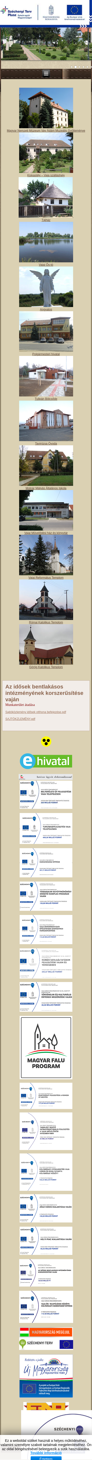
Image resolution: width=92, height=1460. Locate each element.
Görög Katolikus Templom (46, 667)
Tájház (45, 220)
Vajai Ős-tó (46, 265)
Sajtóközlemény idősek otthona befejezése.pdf (35, 712)
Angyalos (46, 309)
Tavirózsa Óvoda (46, 443)
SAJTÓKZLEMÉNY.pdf (20, 719)
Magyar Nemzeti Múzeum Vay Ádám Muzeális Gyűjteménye (46, 130)
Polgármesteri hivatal (46, 354)
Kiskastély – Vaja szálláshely (46, 175)
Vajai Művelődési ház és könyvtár (46, 533)
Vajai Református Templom (46, 577)
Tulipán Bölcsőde (46, 399)
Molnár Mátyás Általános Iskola (46, 488)
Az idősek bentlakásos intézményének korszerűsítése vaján (44, 693)
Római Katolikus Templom (46, 622)
